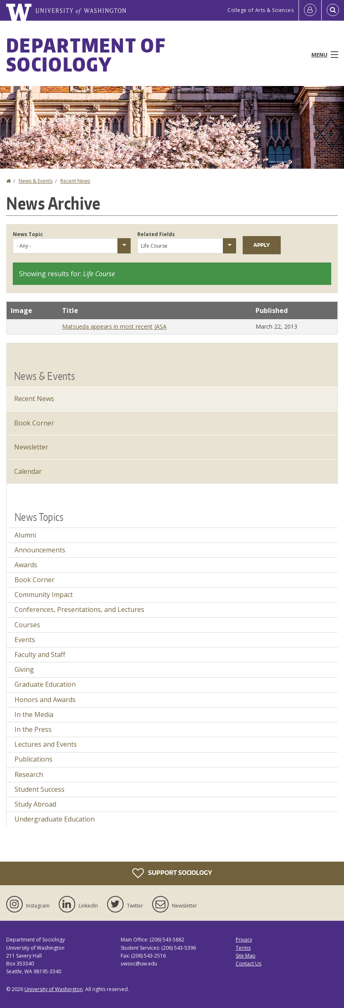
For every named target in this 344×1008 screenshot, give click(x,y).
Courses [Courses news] (27, 624)
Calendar (28, 471)
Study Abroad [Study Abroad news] (35, 804)
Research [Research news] (28, 774)
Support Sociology (172, 873)
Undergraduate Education (54, 819)
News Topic (28, 234)
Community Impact (43, 594)
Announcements (39, 549)
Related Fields (156, 234)
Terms (243, 947)
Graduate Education (45, 684)
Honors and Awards (45, 699)
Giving (24, 669)
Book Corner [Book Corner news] (34, 579)
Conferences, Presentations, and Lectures (79, 609)
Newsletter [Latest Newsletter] (31, 446)
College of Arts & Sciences (260, 10)
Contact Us (248, 963)
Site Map (246, 955)
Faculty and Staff (39, 654)
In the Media (33, 714)
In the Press (33, 729)
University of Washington (53, 989)
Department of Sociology (85, 55)
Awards (25, 564)
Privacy (244, 939)
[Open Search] (333, 10)
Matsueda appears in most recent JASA (114, 326)
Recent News (75, 180)
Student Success (39, 789)
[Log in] (310, 10)
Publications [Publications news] (33, 759)
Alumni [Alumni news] (25, 535)
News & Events (36, 180)
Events (24, 639)
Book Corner (34, 423)
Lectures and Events (45, 744)
